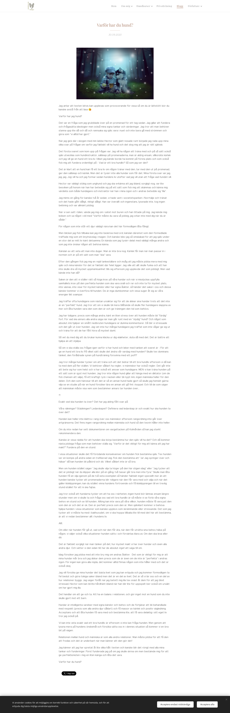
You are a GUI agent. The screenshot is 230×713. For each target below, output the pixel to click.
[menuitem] (117, 6)
